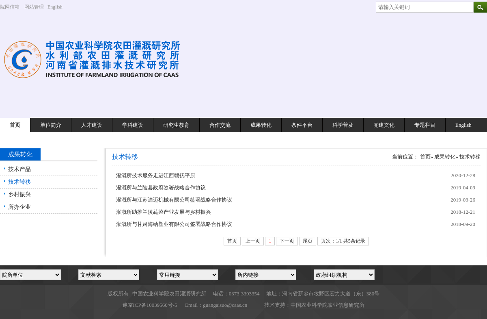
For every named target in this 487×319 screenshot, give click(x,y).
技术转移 (19, 182)
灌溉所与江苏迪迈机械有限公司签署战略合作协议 (174, 200)
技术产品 (19, 169)
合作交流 (220, 125)
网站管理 (34, 7)
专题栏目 (424, 125)
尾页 (307, 241)
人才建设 (91, 125)
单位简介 (50, 125)
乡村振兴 (19, 194)
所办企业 (19, 207)
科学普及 (342, 125)
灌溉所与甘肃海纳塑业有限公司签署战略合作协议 (174, 224)
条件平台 (301, 125)
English (58, 7)
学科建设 (132, 125)
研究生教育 (176, 125)
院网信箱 (9, 7)
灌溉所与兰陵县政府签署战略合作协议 (161, 187)
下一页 (287, 241)
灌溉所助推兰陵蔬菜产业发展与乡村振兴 (163, 212)
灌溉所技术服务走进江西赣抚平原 (155, 175)
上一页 (253, 241)
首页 (15, 125)
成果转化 (261, 125)
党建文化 (383, 125)
